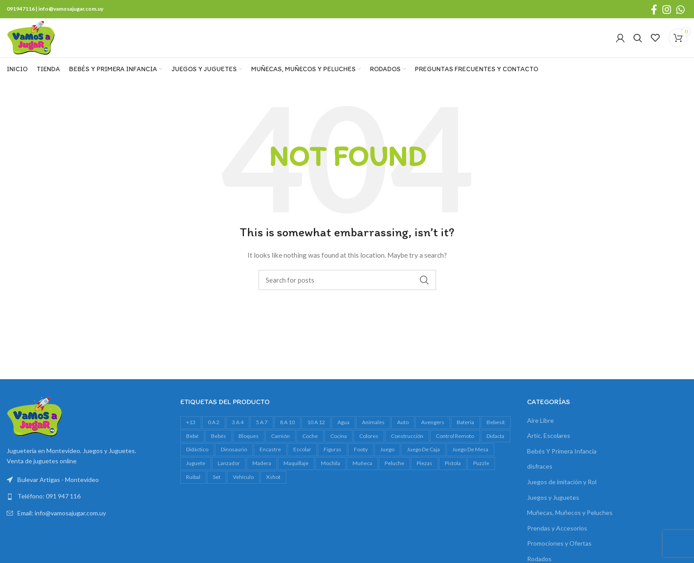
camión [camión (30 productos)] (280, 443)
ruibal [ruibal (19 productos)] (193, 484)
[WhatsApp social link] (680, 9)
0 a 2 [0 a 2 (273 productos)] (213, 429)
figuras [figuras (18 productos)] (332, 457)
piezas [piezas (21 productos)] (424, 470)
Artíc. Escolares (548, 443)
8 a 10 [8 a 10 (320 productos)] (287, 429)
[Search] (637, 42)
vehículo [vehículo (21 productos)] (243, 484)
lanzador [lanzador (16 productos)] (229, 470)
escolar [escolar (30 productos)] (302, 457)
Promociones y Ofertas (559, 551)
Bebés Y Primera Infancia (562, 458)
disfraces (539, 474)
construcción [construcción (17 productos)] (407, 443)
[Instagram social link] (667, 9)
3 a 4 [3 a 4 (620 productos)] (238, 429)
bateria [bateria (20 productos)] (465, 429)
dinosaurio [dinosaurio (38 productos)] (234, 457)
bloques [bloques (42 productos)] (249, 443)
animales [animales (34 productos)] (373, 429)
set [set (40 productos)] (216, 484)
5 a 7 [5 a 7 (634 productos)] (262, 429)
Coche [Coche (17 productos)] (310, 443)
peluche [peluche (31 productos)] (394, 470)
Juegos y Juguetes (553, 505)
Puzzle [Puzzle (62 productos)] (481, 470)
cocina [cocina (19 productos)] (338, 443)
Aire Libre (540, 428)
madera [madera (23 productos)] (261, 470)
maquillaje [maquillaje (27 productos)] (296, 470)
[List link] (87, 504)
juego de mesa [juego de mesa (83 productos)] (470, 457)
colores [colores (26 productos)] (368, 443)
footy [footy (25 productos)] (361, 457)
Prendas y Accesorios (557, 535)
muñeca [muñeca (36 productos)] (362, 470)
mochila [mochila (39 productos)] (330, 470)
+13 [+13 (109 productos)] (190, 429)
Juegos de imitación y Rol (562, 489)
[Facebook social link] (654, 9)
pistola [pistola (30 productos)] (453, 470)
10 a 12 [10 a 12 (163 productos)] (316, 429)
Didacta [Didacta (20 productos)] (495, 443)
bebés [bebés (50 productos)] (218, 443)
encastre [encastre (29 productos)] (270, 457)
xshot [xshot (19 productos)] (273, 484)
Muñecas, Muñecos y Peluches (570, 520)
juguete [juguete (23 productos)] (195, 470)
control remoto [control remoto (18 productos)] (455, 443)
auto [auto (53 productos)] (403, 429)
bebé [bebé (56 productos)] (192, 443)
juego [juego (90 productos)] (387, 457)
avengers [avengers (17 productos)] (432, 429)
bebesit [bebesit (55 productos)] (496, 429)
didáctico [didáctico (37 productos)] (197, 457)
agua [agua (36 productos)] (343, 429)
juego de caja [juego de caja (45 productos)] (423, 457)
